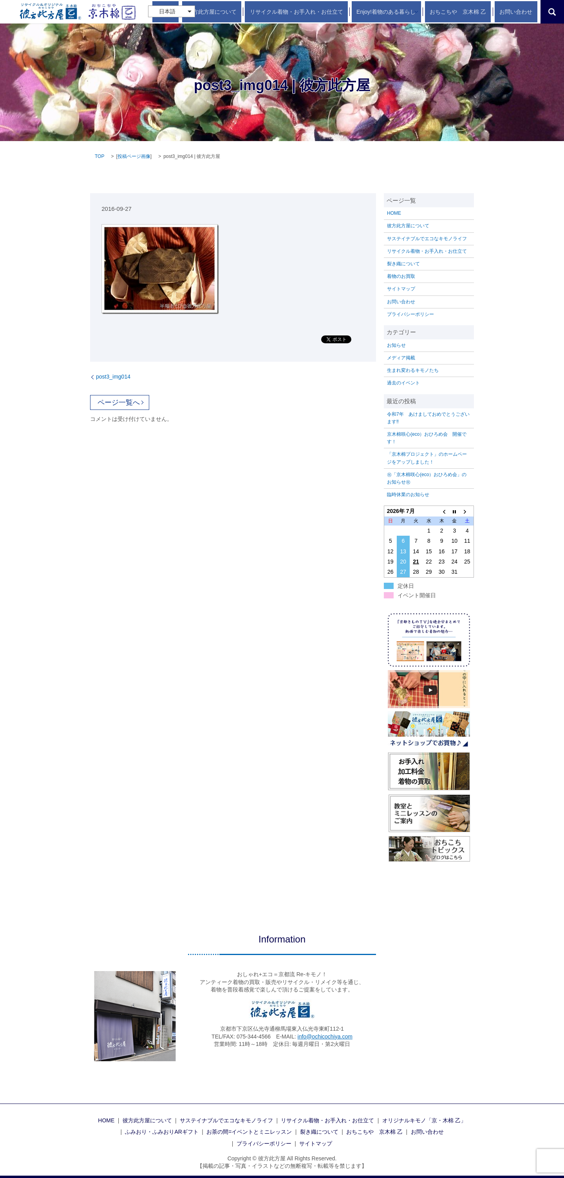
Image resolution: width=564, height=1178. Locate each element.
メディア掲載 (401, 358)
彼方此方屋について (250, 12)
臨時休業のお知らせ (408, 494)
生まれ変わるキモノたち (413, 370)
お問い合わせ (520, 12)
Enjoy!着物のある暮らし (404, 12)
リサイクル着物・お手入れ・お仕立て (324, 12)
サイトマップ (401, 289)
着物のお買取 (401, 276)
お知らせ (396, 345)
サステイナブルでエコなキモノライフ (427, 238)
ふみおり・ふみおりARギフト (161, 1132)
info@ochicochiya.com (325, 1036)
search (552, 12)
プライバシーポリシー (410, 314)
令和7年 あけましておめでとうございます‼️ (428, 417)
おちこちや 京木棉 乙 (472, 12)
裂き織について (403, 263)
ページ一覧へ (119, 402)
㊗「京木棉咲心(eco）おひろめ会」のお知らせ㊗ (426, 478)
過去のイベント (403, 383)
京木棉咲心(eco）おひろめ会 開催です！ (426, 437)
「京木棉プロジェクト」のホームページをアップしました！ (427, 457)
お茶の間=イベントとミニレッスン (249, 1132)
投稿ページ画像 (134, 156)
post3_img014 (113, 376)
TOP (99, 156)
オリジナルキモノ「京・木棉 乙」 (424, 1120)
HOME (213, 12)
